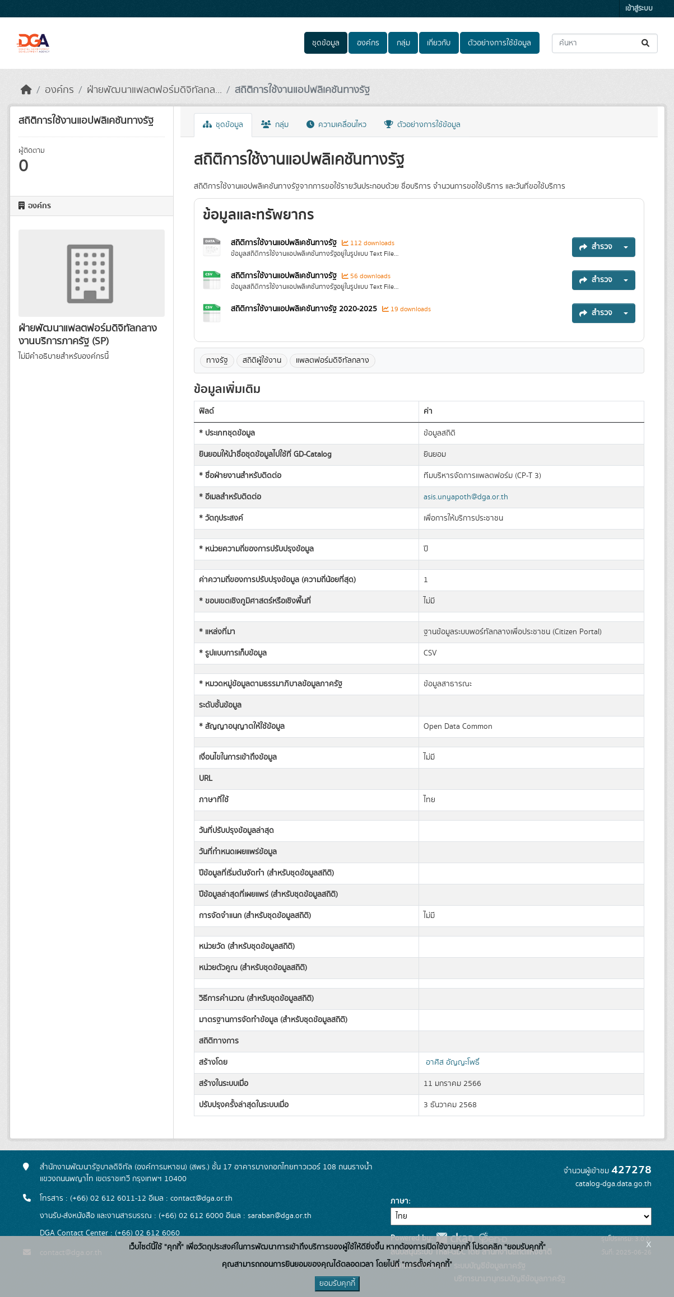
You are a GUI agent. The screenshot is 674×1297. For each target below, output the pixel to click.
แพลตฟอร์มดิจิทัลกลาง (332, 360)
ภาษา (399, 1201)
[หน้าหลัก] (26, 90)
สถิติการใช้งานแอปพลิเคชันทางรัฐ (302, 90)
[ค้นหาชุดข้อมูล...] (605, 43)
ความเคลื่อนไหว (336, 124)
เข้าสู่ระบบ (639, 8)
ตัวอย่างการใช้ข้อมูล (499, 43)
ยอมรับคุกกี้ (337, 1283)
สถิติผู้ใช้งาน (262, 360)
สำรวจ (595, 246)
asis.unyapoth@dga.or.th (466, 497)
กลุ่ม (403, 43)
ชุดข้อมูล (326, 43)
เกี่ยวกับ (438, 43)
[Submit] (646, 43)
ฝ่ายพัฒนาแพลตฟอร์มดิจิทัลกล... (154, 90)
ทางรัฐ (217, 360)
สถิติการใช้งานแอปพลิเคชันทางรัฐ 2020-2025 (305, 309)
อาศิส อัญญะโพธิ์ (453, 1062)
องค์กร (368, 43)
